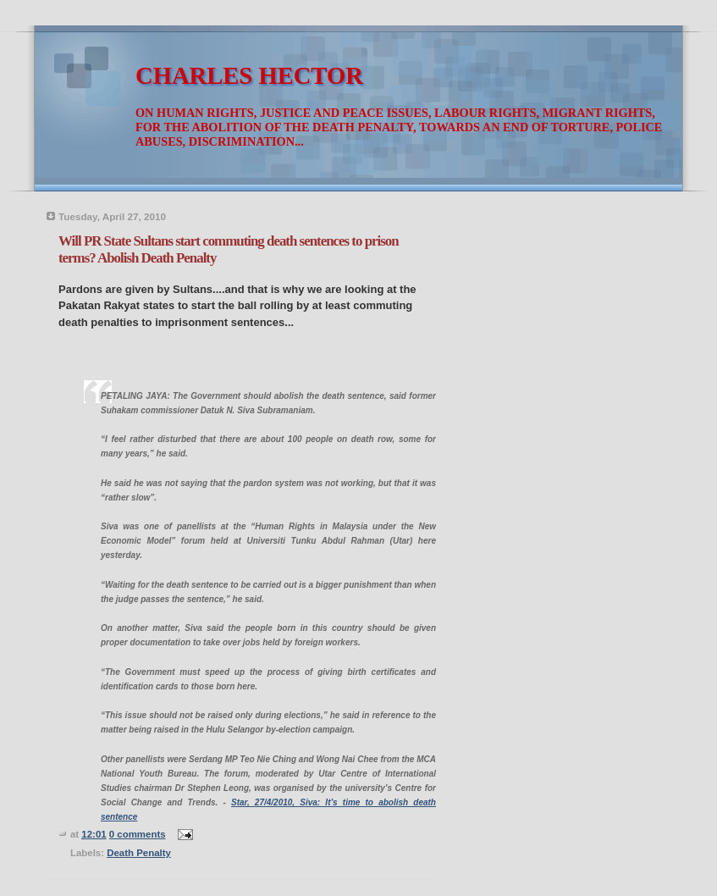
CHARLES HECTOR (249, 76)
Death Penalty (139, 853)
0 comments (137, 834)
